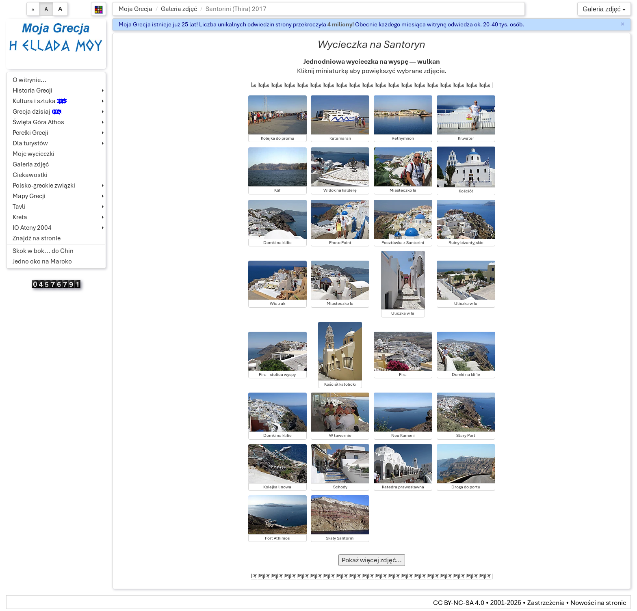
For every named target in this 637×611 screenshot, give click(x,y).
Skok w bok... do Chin (43, 251)
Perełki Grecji (30, 133)
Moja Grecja (135, 9)
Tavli (19, 207)
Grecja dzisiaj (37, 112)
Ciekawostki (30, 175)
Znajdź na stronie (37, 238)
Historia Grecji (32, 90)
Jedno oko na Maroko (42, 261)
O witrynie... (30, 80)
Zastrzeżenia (546, 602)
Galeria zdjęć (179, 9)
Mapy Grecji (29, 196)
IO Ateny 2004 (32, 228)
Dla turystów (30, 143)
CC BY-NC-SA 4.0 (458, 602)
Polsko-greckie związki (44, 185)
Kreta (20, 217)
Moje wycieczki (33, 154)
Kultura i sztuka (40, 101)
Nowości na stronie (598, 602)
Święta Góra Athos (38, 122)
